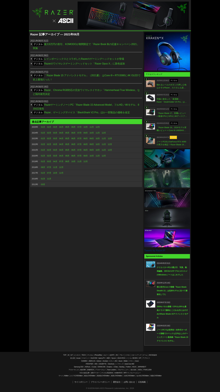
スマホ (127, 355)
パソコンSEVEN (132, 358)
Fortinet (128, 367)
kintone (99, 361)
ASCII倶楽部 (153, 355)
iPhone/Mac (98, 355)
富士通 (72, 358)
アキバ (121, 355)
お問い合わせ (129, 382)
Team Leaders (111, 370)
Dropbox (109, 367)
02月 (49, 127)
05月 (67, 127)
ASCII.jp (62, 21)
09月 (86, 133)
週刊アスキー (95, 373)
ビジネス (77, 355)
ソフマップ (119, 364)
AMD (108, 358)
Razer (53, 12)
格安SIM (83, 370)
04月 (61, 127)
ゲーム (145, 355)
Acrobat (105, 361)
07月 (79, 127)
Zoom (137, 361)
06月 (73, 127)
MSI (96, 364)
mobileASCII (118, 373)
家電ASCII (90, 370)
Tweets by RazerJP (154, 250)
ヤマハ (131, 361)
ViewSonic (111, 364)
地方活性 (133, 370)
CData (116, 367)
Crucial (94, 367)
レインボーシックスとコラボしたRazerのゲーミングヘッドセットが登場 (84, 59)
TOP (64, 355)
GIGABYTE (102, 364)
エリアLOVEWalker (76, 376)
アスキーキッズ (74, 370)
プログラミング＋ (123, 370)
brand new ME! (129, 364)
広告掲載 (142, 382)
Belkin (126, 361)
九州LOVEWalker (129, 376)
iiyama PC (102, 358)
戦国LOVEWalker (155, 376)
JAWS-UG (92, 361)
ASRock (87, 367)
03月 (55, 127)
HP (140, 358)
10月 (86, 127)
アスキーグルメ (100, 370)
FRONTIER (89, 364)
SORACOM (101, 367)
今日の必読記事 (84, 373)
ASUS (134, 367)
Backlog (121, 367)
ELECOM (94, 358)
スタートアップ (136, 355)
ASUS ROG (121, 358)
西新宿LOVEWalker (103, 376)
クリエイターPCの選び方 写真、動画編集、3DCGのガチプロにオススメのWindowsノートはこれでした (172, 271)
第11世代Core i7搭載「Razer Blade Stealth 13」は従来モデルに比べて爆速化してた (172, 290)
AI (68, 355)
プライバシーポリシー (100, 382)
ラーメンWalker (64, 376)
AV (117, 355)
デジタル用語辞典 (107, 373)
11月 (92, 127)
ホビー (106, 355)
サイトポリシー (81, 382)
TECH (84, 355)
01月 (43, 127)
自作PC (112, 355)
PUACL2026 (147, 370)
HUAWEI (84, 361)
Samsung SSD (78, 367)
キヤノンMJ (113, 361)
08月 (86, 138)
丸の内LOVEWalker (142, 376)
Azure (120, 361)
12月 (98, 127)
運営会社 (117, 382)
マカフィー (85, 358)
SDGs (140, 370)
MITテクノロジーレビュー (132, 373)
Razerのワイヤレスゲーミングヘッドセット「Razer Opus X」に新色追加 (84, 63)
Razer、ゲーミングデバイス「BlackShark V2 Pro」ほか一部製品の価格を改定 (87, 112)
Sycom (113, 358)
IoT (72, 355)
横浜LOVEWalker (89, 376)
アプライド (146, 358)
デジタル (90, 355)
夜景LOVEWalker (116, 376)
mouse (78, 358)
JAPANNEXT (142, 367)
